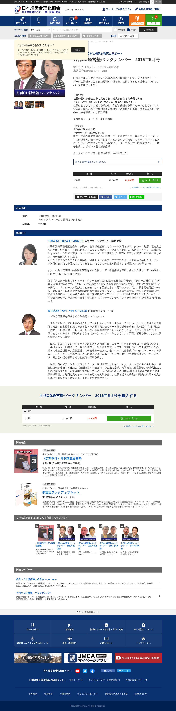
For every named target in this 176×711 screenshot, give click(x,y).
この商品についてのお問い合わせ (146, 187)
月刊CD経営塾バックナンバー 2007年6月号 (87, 546)
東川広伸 (90, 70)
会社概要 (33, 694)
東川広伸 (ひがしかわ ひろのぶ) (67, 310)
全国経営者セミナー (135, 680)
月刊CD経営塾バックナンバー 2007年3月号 (130, 546)
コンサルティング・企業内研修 (102, 680)
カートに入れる (149, 180)
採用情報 (48, 694)
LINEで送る (136, 197)
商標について (141, 694)
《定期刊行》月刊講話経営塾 (62, 458)
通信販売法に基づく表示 (116, 694)
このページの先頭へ (88, 612)
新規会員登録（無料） (148, 9)
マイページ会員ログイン (117, 9)
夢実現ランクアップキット (61, 492)
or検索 (133, 30)
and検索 (121, 30)
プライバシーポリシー (87, 694)
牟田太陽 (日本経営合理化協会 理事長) (61, 463)
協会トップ (75, 680)
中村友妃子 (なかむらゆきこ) (65, 241)
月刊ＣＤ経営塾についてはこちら (90, 162)
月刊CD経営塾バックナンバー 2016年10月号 (66, 546)
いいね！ (106, 197)
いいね (108, 671)
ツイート (120, 197)
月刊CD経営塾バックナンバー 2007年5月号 (109, 546)
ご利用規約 (65, 694)
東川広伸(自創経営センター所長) (58, 497)
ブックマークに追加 (86, 197)
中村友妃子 (96, 66)
